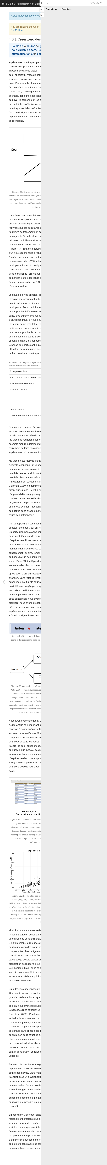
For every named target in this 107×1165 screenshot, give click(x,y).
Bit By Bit (23, 3)
